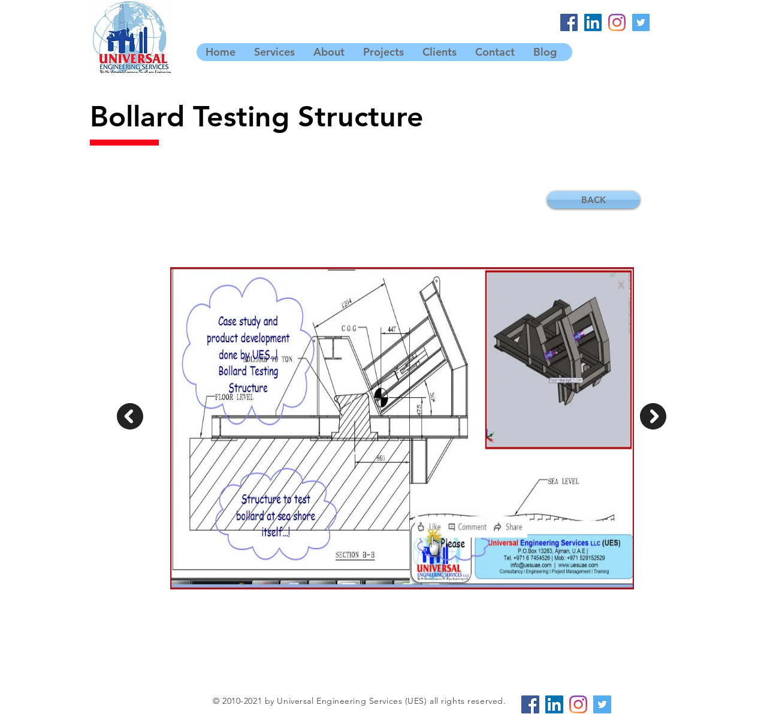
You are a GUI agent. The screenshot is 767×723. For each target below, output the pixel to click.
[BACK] (593, 199)
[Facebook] (569, 22)
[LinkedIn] (593, 22)
